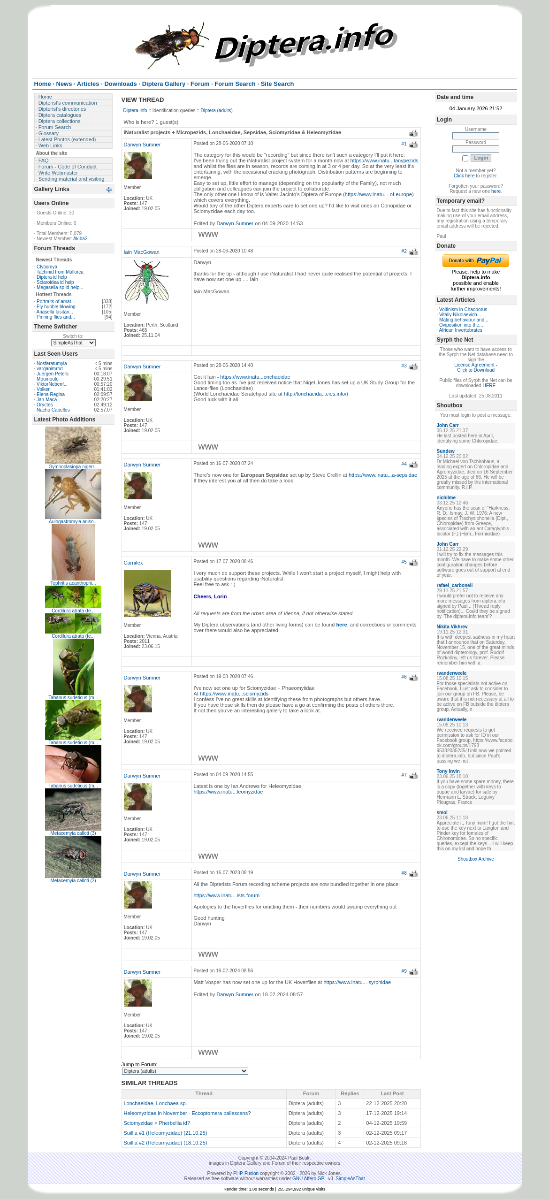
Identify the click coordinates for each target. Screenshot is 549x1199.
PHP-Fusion (246, 1173)
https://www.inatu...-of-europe (378, 194)
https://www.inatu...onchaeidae (255, 377)
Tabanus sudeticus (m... (73, 697)
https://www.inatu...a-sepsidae (383, 475)
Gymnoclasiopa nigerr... (73, 466)
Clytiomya (47, 266)
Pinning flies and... (56, 317)
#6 (404, 677)
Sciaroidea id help (55, 282)
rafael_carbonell (455, 585)
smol (442, 812)
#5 (404, 562)
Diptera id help (52, 277)
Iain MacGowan (142, 252)
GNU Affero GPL (309, 1178)
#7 (404, 775)
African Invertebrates (460, 330)
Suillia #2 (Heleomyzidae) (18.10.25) (165, 1143)
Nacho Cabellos (53, 409)
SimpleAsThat (350, 1178)
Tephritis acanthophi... (73, 583)
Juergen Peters (53, 373)
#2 (404, 251)
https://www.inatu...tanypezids (385, 160)
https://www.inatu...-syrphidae (357, 982)
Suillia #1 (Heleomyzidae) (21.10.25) (165, 1133)
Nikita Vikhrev (452, 626)
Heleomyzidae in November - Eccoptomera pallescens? (187, 1113)
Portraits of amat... (56, 301)
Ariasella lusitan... (55, 311)
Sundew (446, 451)
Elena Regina (51, 394)
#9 (404, 971)
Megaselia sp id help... (60, 287)
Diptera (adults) (217, 110)
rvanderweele (452, 673)
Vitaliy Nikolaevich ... (460, 314)
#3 (404, 365)
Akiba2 (80, 238)
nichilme (446, 497)
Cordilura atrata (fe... (73, 610)
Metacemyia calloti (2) (73, 880)
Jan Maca (47, 399)
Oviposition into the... (461, 325)
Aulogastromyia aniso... (73, 521)
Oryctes (45, 404)
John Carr (448, 425)
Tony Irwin (448, 771)
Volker (43, 389)
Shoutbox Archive (476, 859)
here (496, 191)
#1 (404, 143)
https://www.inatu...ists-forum (227, 895)
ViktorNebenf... (52, 384)
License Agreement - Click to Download (475, 367)
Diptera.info (135, 110)
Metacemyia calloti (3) (73, 833)
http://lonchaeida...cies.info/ (315, 394)
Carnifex (133, 562)
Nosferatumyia (52, 363)
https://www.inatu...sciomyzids (234, 693)
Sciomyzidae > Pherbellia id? (157, 1123)
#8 (404, 873)
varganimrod (50, 368)
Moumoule (48, 379)
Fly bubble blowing (56, 306)
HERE (489, 385)
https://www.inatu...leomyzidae (228, 791)
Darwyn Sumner (142, 144)
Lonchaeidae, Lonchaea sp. (155, 1103)
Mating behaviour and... (463, 319)
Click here (464, 175)
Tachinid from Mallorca (60, 272)
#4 (404, 463)
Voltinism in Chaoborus (463, 309)
